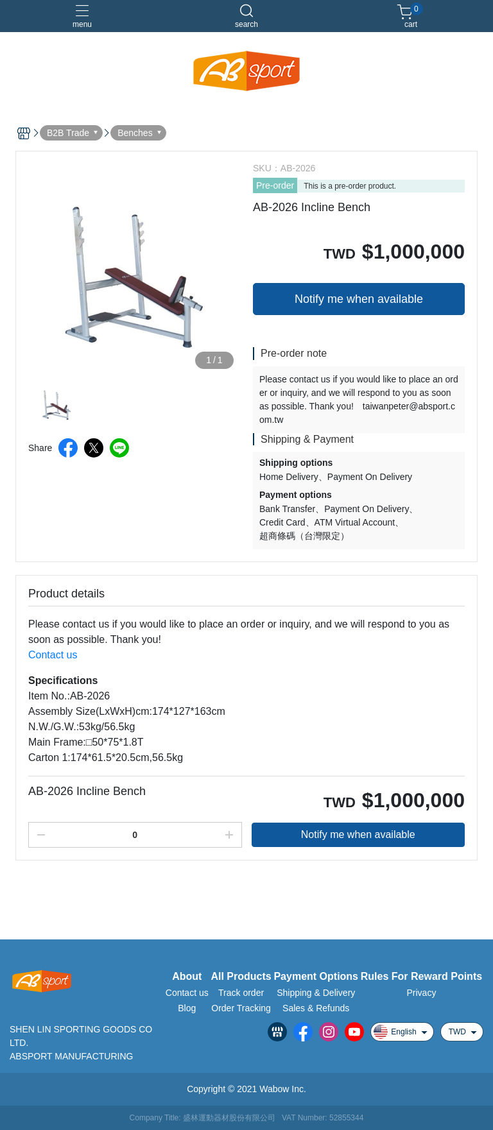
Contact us (52, 654)
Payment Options (315, 977)
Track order (241, 992)
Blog (187, 1008)
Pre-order (275, 185)
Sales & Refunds (315, 1008)
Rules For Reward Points (421, 977)
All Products (241, 977)
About (187, 977)
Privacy (421, 992)
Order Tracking (241, 1008)
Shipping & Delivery (316, 992)
